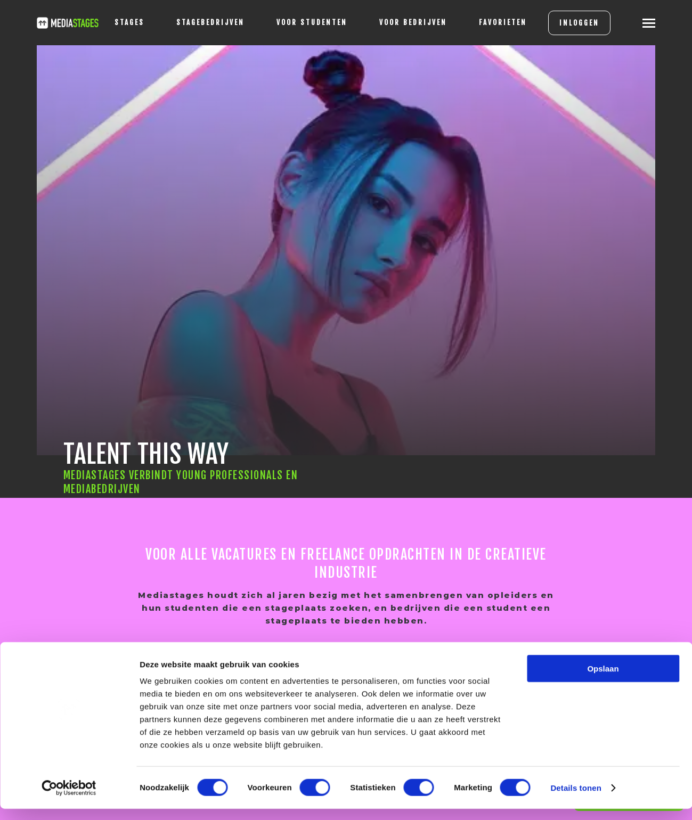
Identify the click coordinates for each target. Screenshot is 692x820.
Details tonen (575, 798)
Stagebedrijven (202, 22)
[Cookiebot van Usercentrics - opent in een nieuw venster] (69, 799)
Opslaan (602, 679)
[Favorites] (494, 23)
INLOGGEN (571, 23)
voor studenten (303, 22)
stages (121, 22)
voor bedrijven (404, 22)
